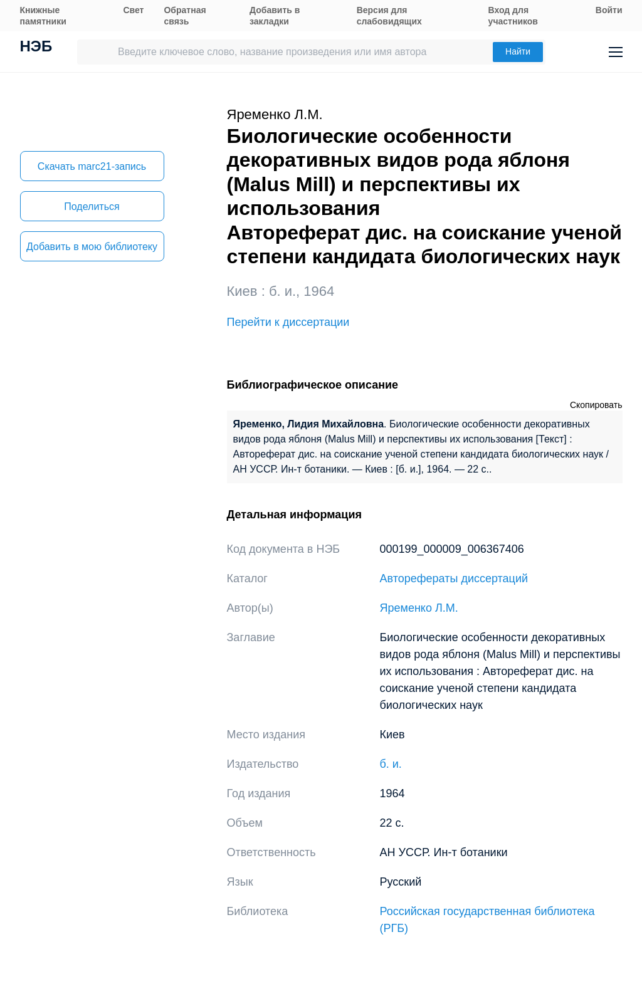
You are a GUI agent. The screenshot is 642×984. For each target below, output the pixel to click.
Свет (133, 10)
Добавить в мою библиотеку (91, 246)
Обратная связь (185, 15)
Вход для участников (513, 15)
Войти (609, 10)
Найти (517, 51)
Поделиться (91, 206)
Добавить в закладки (275, 15)
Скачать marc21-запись (92, 166)
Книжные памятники (43, 15)
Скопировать (596, 405)
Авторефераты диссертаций (454, 578)
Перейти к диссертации (288, 322)
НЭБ (36, 48)
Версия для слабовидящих (389, 15)
